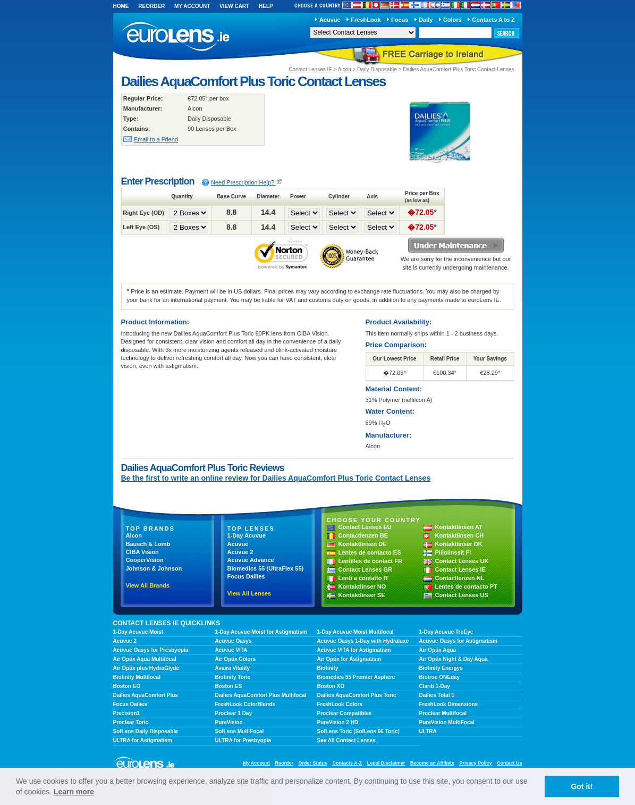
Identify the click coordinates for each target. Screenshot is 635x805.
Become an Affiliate (432, 763)
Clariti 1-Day (434, 686)
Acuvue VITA (231, 650)
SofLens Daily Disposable (145, 731)
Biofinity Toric (232, 677)
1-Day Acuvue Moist (138, 632)
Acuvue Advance (250, 560)
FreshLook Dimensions (448, 704)
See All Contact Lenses (346, 740)
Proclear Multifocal (443, 713)
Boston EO (127, 686)
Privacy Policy (475, 763)
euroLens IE (185, 36)
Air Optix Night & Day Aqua (453, 659)
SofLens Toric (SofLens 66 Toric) (358, 731)
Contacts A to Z (493, 19)
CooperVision (145, 560)
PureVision (229, 722)
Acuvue (330, 19)
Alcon (344, 69)
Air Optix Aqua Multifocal (144, 659)
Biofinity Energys (441, 668)
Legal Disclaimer (386, 763)
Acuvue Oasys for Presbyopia (151, 650)
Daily (426, 19)
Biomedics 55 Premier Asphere (356, 677)
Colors (452, 19)
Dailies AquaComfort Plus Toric (356, 695)
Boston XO (331, 686)
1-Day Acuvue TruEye (446, 632)
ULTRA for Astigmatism (142, 740)
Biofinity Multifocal (136, 677)
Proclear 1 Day (233, 713)
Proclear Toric (131, 722)
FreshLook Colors (340, 704)
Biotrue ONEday (439, 677)
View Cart (234, 6)
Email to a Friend (156, 139)
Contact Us (509, 763)
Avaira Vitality (232, 668)
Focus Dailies (246, 576)
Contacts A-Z (347, 763)
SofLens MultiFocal (239, 731)
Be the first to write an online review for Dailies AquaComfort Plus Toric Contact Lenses (276, 478)
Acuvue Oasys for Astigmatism (458, 641)
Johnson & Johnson (154, 568)
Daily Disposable (376, 69)
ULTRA (428, 731)
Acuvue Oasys (233, 641)
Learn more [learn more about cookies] (74, 791)
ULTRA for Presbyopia (243, 740)
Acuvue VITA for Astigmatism (354, 650)
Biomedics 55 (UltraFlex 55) (265, 568)
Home (121, 6)
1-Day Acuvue (246, 535)
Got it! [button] (581, 786)
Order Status (312, 763)
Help (266, 6)
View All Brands (148, 585)
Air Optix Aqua (437, 650)
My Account (192, 6)
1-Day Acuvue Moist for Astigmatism (261, 632)
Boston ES (228, 686)
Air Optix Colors (235, 659)
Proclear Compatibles (344, 713)
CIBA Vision (142, 552)
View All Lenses (249, 593)
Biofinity (327, 668)
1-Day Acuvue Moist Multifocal (355, 632)
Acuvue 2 (240, 552)
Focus (399, 19)
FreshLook (365, 19)
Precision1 (126, 713)
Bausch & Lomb (148, 544)
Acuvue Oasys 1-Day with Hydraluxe (363, 641)
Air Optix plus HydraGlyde (146, 668)
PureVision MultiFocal (447, 722)
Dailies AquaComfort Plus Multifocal (261, 695)
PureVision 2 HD (338, 722)
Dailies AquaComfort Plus (145, 695)
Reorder (151, 6)
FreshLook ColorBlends (245, 704)
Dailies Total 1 (437, 695)
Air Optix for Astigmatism (349, 659)
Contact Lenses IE (310, 69)
